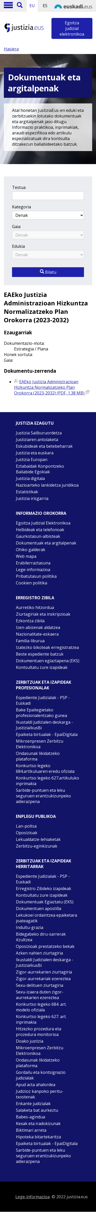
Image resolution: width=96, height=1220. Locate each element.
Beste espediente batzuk (39, 654)
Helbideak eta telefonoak (40, 529)
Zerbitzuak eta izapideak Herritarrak (43, 863)
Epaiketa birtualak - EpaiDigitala (47, 734)
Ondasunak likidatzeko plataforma (38, 756)
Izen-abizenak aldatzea (38, 627)
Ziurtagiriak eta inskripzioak (43, 614)
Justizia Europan (31, 459)
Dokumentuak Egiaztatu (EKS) (44, 902)
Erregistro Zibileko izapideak (43, 888)
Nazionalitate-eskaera (37, 634)
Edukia (18, 246)
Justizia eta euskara (35, 453)
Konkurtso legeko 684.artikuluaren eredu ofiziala (45, 768)
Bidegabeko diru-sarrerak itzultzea (41, 937)
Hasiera (11, 49)
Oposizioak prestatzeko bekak (45, 946)
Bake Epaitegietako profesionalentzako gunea (41, 712)
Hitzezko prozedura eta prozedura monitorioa (38, 1031)
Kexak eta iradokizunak (38, 1123)
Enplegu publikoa (36, 816)
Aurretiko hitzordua (35, 607)
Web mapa (26, 556)
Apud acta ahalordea (35, 1084)
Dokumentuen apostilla (38, 908)
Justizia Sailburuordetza (39, 433)
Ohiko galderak (30, 549)
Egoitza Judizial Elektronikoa (43, 523)
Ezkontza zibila (30, 621)
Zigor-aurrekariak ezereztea (43, 978)
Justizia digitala (30, 478)
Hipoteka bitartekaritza (38, 1137)
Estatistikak (27, 492)
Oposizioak (26, 833)
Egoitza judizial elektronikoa (72, 28)
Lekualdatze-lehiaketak (38, 839)
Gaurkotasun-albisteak (38, 536)
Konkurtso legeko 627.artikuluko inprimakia (47, 780)
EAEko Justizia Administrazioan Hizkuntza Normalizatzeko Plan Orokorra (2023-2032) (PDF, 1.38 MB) (52, 387)
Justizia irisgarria (32, 498)
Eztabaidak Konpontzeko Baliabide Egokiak (40, 469)
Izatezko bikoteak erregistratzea (47, 647)
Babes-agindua (30, 1117)
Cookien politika (31, 583)
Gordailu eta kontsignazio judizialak (41, 1075)
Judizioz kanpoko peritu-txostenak (39, 1094)
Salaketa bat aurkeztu (37, 1110)
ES (45, 5)
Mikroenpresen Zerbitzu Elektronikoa (39, 744)
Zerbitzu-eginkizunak (36, 846)
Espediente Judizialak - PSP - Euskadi (43, 700)
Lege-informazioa (33, 569)
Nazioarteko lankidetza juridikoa (47, 485)
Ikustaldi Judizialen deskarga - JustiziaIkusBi (44, 962)
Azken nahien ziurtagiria (39, 953)
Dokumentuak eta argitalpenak (46, 543)
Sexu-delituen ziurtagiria (39, 985)
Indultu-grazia (29, 927)
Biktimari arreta (31, 1130)
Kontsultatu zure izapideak (42, 667)
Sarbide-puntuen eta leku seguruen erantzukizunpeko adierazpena (43, 795)
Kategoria (21, 207)
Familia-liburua (30, 641)
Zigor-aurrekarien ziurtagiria (44, 972)
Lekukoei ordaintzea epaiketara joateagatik (46, 918)
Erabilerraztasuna (33, 563)
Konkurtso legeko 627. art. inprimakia (41, 1019)
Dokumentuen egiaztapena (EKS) (47, 660)
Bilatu (48, 272)
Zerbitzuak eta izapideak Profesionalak (43, 685)
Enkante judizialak (33, 1103)
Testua (19, 187)
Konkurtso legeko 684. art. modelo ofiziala (41, 1007)
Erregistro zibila (35, 598)
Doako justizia (29, 1041)
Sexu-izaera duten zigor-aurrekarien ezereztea (39, 994)
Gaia (16, 226)
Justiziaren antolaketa (37, 439)
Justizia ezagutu (35, 423)
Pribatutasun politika (36, 576)
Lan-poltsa (26, 826)
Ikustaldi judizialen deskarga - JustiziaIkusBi (44, 725)
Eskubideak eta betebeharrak (44, 446)
